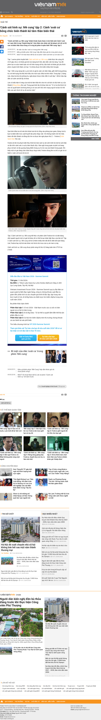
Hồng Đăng (17, 85)
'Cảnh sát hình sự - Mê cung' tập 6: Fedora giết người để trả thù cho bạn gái (57, 431)
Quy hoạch (9, 16)
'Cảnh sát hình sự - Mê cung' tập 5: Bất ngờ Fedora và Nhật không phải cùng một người (10, 455)
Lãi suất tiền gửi (59, 688)
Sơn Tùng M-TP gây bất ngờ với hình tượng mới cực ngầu (22, 471)
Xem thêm (96, 139)
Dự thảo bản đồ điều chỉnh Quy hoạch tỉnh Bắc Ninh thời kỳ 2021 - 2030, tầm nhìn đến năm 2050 (28, 560)
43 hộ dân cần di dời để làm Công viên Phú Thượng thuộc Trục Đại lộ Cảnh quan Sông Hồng (28, 649)
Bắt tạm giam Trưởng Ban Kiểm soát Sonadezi (92, 60)
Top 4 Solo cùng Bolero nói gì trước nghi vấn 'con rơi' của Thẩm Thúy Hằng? (58, 471)
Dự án (27, 16)
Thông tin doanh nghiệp (84, 95)
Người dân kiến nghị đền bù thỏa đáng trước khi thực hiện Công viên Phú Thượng (54, 563)
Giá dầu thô (46, 686)
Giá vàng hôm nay (8, 686)
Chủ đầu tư (35, 16)
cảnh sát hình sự (6, 403)
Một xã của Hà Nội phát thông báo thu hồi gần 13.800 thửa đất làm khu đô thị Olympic (55, 554)
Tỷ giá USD (80, 686)
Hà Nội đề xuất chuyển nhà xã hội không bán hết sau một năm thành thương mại (18, 547)
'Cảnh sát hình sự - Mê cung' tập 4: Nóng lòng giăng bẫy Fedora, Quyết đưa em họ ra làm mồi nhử (34, 455)
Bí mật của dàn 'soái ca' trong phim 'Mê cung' (32, 49)
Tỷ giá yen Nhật (91, 686)
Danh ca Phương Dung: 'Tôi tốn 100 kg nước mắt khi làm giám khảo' (58, 481)
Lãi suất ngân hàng (33, 688)
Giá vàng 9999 (20, 686)
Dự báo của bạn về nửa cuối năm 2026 (48, 338)
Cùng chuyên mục (9, 466)
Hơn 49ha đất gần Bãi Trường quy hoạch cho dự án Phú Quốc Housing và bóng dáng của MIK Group (89, 133)
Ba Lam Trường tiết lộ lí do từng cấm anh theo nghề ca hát (58, 496)
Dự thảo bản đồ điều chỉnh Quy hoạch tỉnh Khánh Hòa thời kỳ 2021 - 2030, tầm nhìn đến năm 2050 (55, 520)
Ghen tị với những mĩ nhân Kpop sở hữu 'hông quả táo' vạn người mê (22, 496)
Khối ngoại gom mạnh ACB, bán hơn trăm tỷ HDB (92, 38)
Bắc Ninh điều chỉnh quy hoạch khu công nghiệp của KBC (90, 124)
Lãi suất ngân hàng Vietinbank (51, 691)
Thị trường (19, 16)
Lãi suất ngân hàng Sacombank (12, 691)
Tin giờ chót (8, 514)
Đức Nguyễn (4, 36)
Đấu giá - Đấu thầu (48, 16)
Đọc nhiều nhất (50, 514)
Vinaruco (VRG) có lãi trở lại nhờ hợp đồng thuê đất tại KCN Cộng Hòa (90, 108)
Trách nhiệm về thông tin (7, 718)
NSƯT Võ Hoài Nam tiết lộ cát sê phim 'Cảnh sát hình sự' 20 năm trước (40, 54)
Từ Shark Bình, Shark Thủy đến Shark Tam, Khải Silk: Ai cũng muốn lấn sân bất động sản (90, 117)
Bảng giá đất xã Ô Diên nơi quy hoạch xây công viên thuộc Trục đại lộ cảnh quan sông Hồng (55, 539)
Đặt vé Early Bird (26, 338)
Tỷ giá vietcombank (8, 688)
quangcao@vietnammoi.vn (81, 709)
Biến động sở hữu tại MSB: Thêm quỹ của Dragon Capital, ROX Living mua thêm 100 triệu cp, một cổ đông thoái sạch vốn (91, 75)
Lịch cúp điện (21, 688)
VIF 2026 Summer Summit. (39, 324)
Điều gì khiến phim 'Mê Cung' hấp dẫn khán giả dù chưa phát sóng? (39, 52)
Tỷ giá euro (71, 686)
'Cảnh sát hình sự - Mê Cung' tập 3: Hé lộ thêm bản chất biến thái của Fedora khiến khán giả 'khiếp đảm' (58, 455)
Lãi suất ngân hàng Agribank (75, 688)
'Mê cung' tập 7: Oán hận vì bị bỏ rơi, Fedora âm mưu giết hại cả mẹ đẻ (34, 431)
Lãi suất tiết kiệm (47, 688)
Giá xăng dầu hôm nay (34, 686)
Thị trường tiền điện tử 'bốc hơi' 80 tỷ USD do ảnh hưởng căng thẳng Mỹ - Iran (92, 50)
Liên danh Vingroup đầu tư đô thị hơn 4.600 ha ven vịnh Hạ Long (90, 101)
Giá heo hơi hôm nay (59, 686)
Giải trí (4, 22)
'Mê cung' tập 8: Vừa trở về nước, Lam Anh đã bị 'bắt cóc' (11, 430)
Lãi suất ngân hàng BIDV (32, 691)
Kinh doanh (61, 16)
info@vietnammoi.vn (9, 716)
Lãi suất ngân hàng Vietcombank (73, 691)
